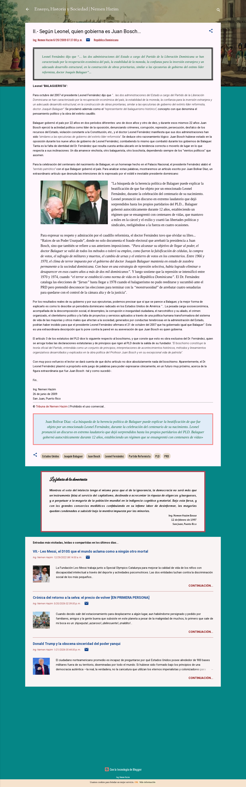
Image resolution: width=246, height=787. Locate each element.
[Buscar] (218, 10)
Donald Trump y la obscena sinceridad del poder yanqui (77, 644)
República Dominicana (106, 40)
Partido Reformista (139, 456)
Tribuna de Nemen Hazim (52, 406)
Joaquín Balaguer (73, 456)
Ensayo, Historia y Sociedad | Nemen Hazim (76, 9)
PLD (157, 456)
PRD (166, 456)
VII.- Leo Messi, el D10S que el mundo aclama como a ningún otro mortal (90, 551)
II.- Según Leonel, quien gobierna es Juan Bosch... (87, 31)
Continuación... (201, 585)
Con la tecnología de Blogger (123, 769)
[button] (211, 31)
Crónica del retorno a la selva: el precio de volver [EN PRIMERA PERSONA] (91, 597)
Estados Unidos (50, 456)
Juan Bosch (94, 456)
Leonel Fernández (114, 456)
